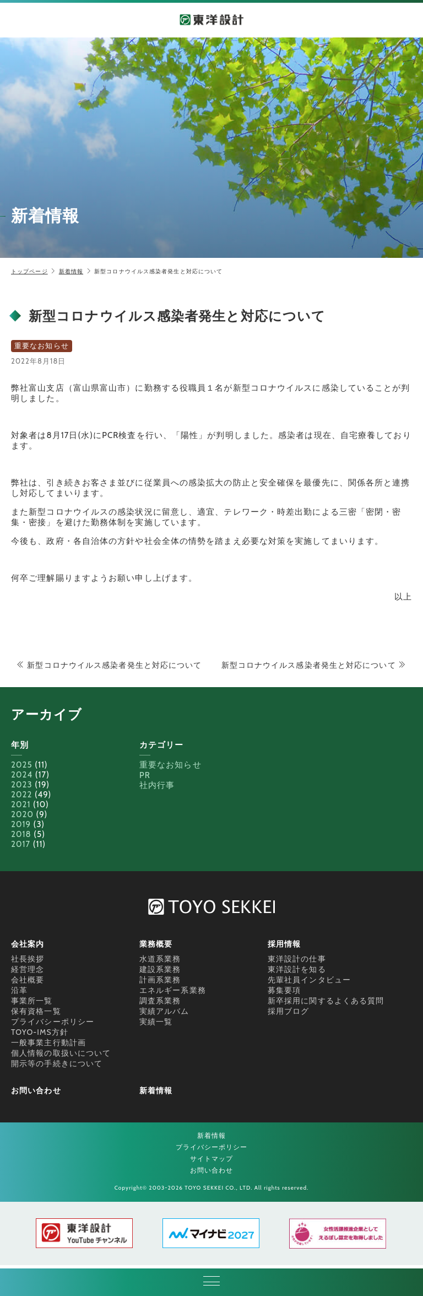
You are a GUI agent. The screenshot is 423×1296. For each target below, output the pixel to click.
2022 (21, 795)
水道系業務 (160, 959)
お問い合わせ (36, 1090)
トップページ (29, 271)
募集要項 (284, 990)
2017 (20, 844)
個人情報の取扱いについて (61, 1053)
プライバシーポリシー (52, 1022)
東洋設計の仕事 (297, 959)
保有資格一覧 (36, 1011)
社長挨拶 (27, 959)
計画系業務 (160, 980)
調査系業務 (160, 1001)
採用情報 (284, 944)
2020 (22, 814)
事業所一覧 (32, 1001)
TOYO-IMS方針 (39, 1032)
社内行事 (157, 785)
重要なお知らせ (170, 765)
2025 (21, 765)
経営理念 (27, 969)
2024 (21, 775)
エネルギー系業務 (172, 990)
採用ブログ (289, 1011)
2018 (21, 834)
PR (144, 775)
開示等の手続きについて (56, 1063)
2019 (21, 824)
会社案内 (27, 944)
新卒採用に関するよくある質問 (326, 1001)
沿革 (19, 990)
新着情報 (71, 271)
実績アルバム (164, 1011)
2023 (21, 785)
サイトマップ (212, 1158)
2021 (20, 804)
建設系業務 (160, 969)
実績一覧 (155, 1022)
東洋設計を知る (297, 969)
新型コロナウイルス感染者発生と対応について (109, 665)
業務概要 (155, 944)
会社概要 (27, 980)
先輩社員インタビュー (309, 980)
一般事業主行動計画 (48, 1042)
